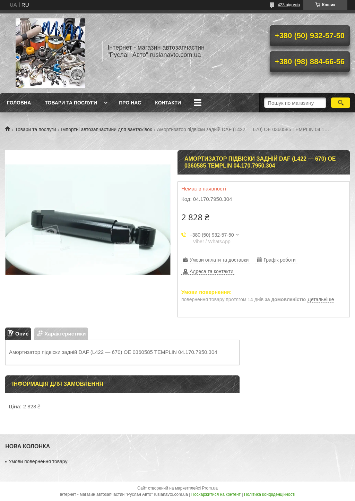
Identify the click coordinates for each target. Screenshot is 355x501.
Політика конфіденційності (269, 494)
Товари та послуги (71, 102)
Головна (19, 102)
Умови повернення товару (38, 461)
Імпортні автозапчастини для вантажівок (106, 129)
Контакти (168, 102)
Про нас (130, 102)
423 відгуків (289, 4)
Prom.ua (210, 488)
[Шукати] (340, 102)
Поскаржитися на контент (216, 494)
